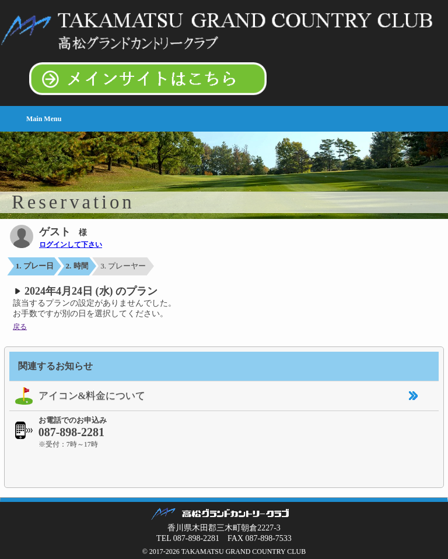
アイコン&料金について (77, 396)
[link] (224, 466)
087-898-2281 (71, 432)
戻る (20, 327)
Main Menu (43, 119)
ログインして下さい (70, 244)
